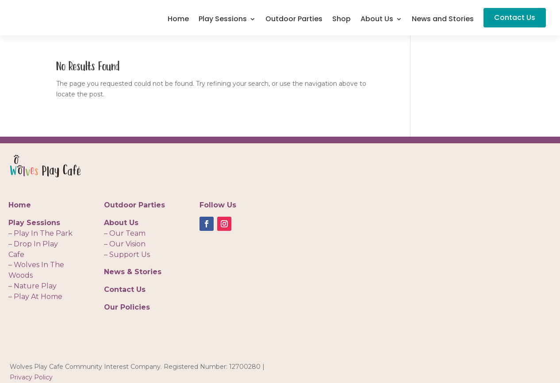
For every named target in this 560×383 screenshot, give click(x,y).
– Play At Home (35, 296)
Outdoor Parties (293, 20)
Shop (341, 20)
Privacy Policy (31, 377)
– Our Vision (125, 244)
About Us (377, 20)
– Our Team (125, 233)
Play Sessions (223, 20)
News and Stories (443, 20)
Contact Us (514, 17)
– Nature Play (32, 286)
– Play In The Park (40, 233)
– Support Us (127, 254)
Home (178, 20)
